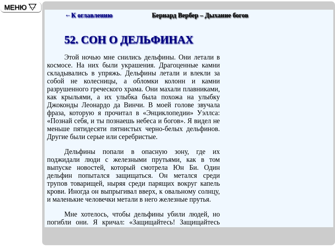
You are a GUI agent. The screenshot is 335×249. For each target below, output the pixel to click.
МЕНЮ (15, 7)
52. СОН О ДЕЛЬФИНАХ (128, 39)
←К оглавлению (88, 15)
